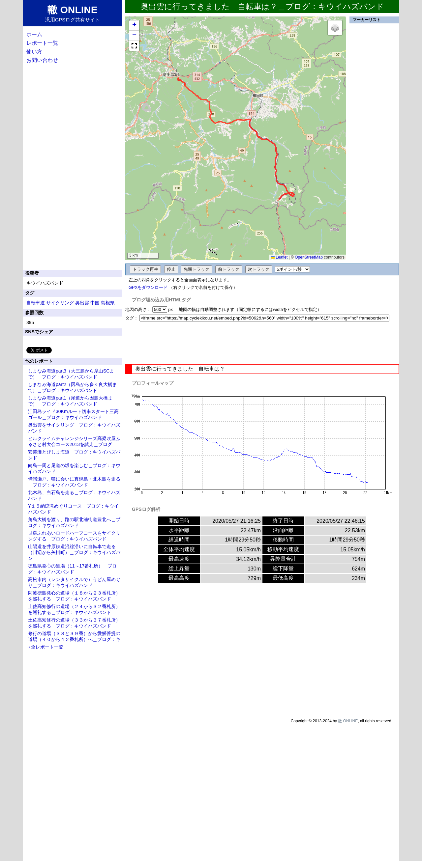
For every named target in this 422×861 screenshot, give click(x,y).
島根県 (108, 302)
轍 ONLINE (348, 721)
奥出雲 (82, 302)
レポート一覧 (42, 43)
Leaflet (279, 257)
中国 (95, 302)
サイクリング (60, 302)
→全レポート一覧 (44, 647)
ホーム (34, 34)
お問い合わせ (42, 60)
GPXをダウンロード (148, 287)
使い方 (34, 51)
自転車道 (35, 302)
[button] (134, 25)
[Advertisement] (262, 343)
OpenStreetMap (309, 257)
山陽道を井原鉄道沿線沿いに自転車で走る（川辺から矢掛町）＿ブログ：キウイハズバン (74, 552)
